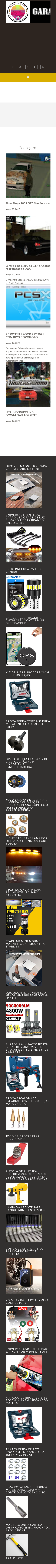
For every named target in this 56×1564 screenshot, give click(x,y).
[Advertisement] (28, 44)
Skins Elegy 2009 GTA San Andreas (28, 203)
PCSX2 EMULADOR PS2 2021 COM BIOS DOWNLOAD (25, 335)
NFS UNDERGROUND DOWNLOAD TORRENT (21, 413)
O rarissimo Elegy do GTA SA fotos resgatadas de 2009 (28, 267)
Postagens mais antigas (30, 437)
